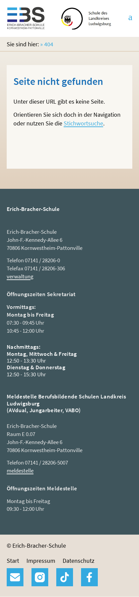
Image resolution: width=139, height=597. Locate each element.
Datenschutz (78, 560)
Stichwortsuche (83, 123)
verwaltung (20, 276)
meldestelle (20, 470)
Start (13, 560)
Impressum (40, 560)
